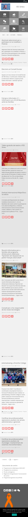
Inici (3, 35)
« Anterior (4, 459)
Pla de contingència (9, 472)
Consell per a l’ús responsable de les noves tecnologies (13, 309)
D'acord (14, 514)
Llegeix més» (19, 295)
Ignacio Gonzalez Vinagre (8, 46)
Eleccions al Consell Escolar (12, 69)
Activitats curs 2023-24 (8, 62)
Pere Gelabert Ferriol (7, 149)
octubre (12, 35)
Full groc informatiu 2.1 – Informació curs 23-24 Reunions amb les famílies (14, 100)
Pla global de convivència (11, 470)
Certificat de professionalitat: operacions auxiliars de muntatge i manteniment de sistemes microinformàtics (12, 442)
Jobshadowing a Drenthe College (14, 363)
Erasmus (16, 62)
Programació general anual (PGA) (13, 477)
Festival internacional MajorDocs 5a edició (14, 193)
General (4, 64)
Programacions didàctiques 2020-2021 (14, 468)
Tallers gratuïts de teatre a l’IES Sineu (13, 146)
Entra (26, 1)
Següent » (16, 459)
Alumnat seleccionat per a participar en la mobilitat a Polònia (11, 42)
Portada (9, 64)
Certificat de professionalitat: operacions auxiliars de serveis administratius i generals (13, 420)
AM (7, 35)
